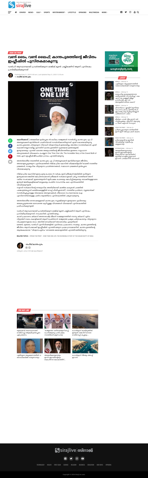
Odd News (100, 465)
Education (90, 465)
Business (82, 465)
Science (65, 465)
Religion (73, 465)
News (30, 12)
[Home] (16, 12)
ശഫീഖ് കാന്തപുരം (24, 77)
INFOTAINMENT (58, 12)
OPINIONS (82, 12)
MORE (104, 12)
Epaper (22, 12)
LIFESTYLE (72, 12)
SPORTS (47, 12)
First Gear (57, 465)
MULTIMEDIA (94, 12)
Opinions (108, 465)
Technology (40, 465)
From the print (36, 236)
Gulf (38, 12)
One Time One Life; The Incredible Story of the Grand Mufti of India (68, 236)
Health (49, 465)
